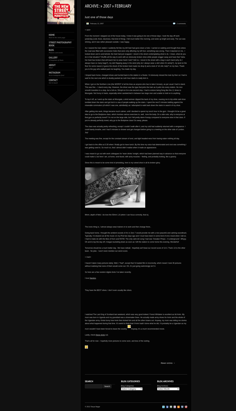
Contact (53, 81)
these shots (100, 335)
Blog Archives (162, 386)
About (52, 66)
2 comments (181, 23)
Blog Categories (127, 386)
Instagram (56, 73)
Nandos (93, 278)
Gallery (56, 58)
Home (57, 36)
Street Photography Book (60, 44)
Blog (56, 51)
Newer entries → (168, 363)
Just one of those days (99, 17)
